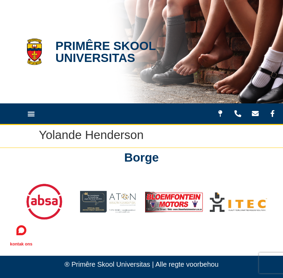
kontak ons (21, 244)
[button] (31, 113)
